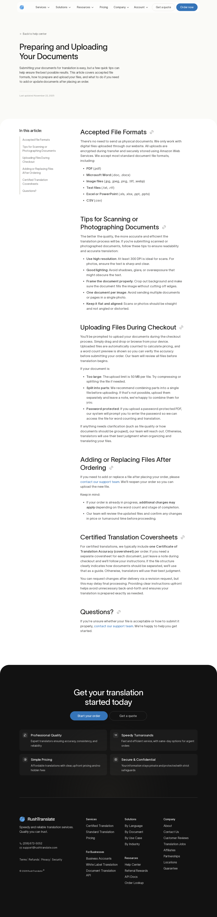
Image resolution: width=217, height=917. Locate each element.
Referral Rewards (136, 870)
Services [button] (41, 7)
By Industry (132, 844)
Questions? (29, 190)
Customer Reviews (176, 838)
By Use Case (133, 838)
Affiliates (170, 850)
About (168, 825)
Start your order (90, 716)
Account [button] (139, 7)
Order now (187, 7)
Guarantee (171, 868)
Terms (23, 859)
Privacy (45, 859)
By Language (134, 825)
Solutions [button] (61, 7)
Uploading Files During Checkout (35, 159)
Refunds (34, 859)
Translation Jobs (175, 844)
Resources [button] (83, 7)
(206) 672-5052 (30, 843)
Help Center (133, 864)
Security (57, 859)
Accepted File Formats (36, 139)
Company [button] (119, 7)
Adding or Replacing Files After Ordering (37, 170)
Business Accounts (99, 858)
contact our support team (100, 482)
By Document (134, 832)
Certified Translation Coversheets (35, 181)
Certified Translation (99, 825)
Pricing (104, 7)
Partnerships (172, 856)
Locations (170, 862)
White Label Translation (102, 864)
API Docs (131, 876)
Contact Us (171, 832)
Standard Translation (100, 832)
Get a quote (163, 7)
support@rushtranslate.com (38, 847)
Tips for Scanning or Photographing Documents (39, 148)
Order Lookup (134, 882)
